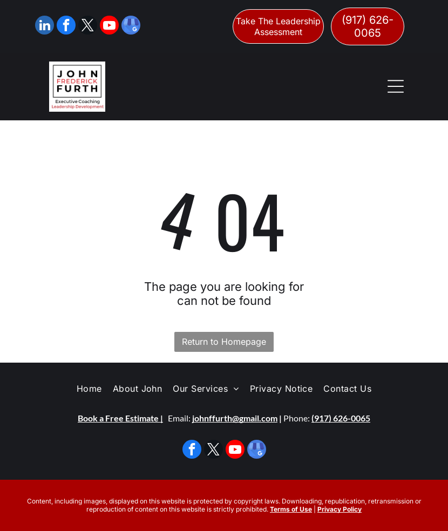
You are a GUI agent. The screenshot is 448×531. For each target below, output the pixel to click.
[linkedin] (44, 26)
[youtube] (109, 26)
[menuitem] (89, 388)
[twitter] (87, 26)
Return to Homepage (224, 341)
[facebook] (66, 26)
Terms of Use (291, 509)
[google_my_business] (130, 26)
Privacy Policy (339, 509)
